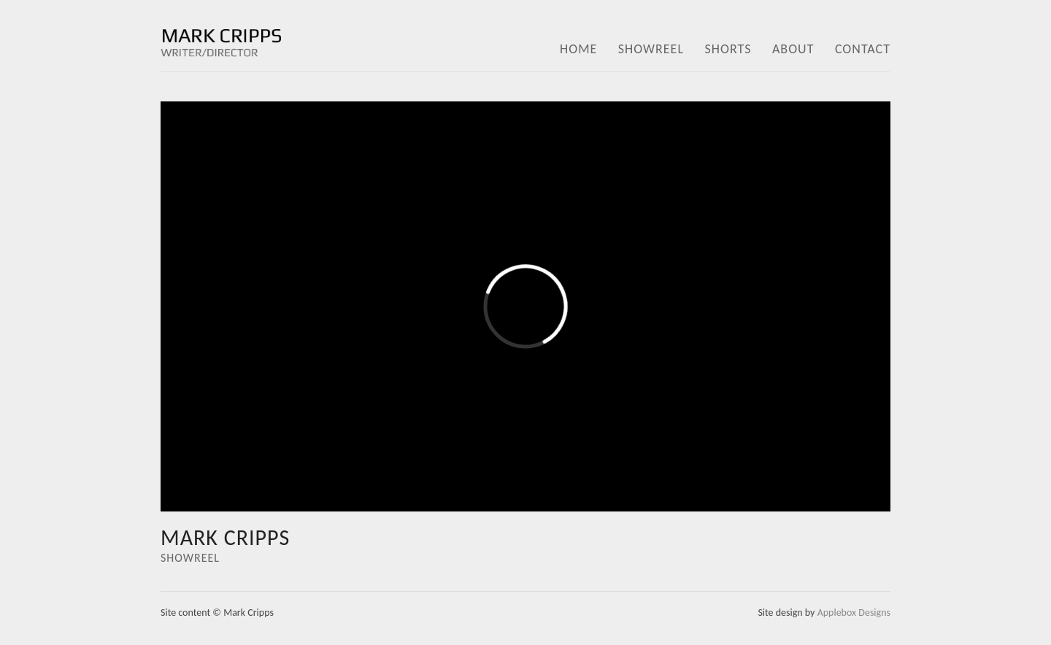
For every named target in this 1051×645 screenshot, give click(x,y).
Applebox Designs (853, 612)
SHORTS (727, 49)
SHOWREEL (651, 49)
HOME (578, 49)
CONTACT (862, 49)
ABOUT (793, 49)
